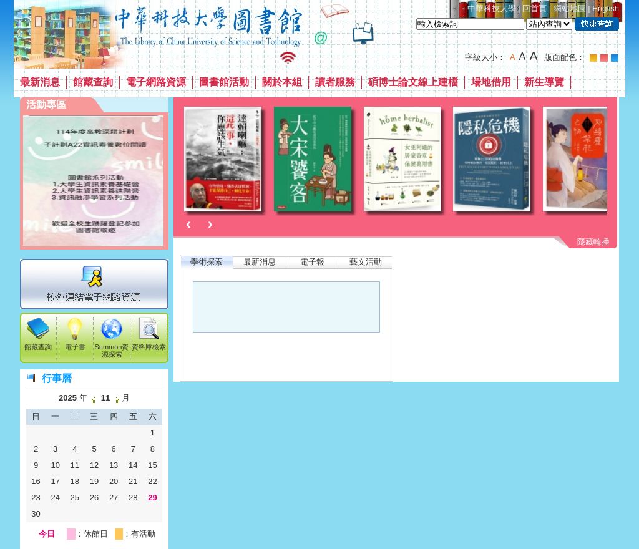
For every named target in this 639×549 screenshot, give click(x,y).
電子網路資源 (156, 82)
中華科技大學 (491, 8)
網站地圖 (570, 8)
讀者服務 (335, 82)
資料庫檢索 (149, 343)
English (605, 8)
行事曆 (57, 378)
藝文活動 (365, 261)
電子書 (75, 343)
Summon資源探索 (112, 347)
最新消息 (40, 82)
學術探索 (206, 261)
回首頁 (534, 8)
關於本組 (282, 82)
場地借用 (491, 82)
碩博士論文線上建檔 (413, 82)
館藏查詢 (93, 82)
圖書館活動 (224, 82)
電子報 (312, 261)
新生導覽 (544, 82)
